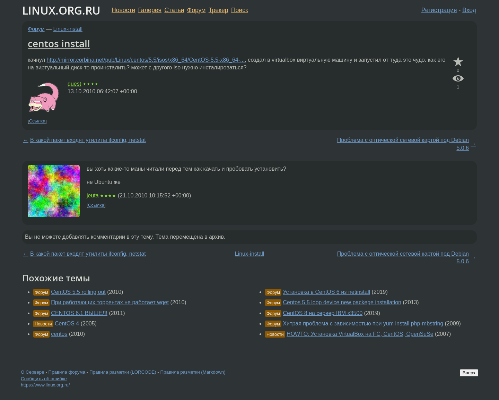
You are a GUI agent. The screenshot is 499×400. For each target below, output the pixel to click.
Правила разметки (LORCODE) (122, 372)
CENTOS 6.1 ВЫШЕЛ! (79, 313)
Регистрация (439, 10)
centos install (59, 43)
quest (74, 84)
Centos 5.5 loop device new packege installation (342, 302)
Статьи (174, 10)
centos (59, 334)
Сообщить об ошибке (44, 378)
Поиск (239, 10)
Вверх (469, 372)
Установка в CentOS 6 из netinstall (326, 292)
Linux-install (67, 29)
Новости (123, 10)
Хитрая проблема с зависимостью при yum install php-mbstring (363, 323)
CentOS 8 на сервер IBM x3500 (322, 313)
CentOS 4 (67, 323)
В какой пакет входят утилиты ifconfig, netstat (88, 140)
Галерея (149, 10)
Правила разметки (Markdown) (192, 372)
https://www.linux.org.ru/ (45, 385)
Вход (469, 10)
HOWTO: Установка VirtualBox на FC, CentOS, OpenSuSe (360, 334)
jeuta (93, 195)
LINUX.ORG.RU (61, 10)
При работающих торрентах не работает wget (110, 302)
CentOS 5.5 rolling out (78, 292)
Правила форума (67, 372)
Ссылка (37, 121)
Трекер (218, 10)
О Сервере (32, 372)
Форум (196, 10)
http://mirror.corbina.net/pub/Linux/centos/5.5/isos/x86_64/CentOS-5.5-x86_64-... (146, 60)
